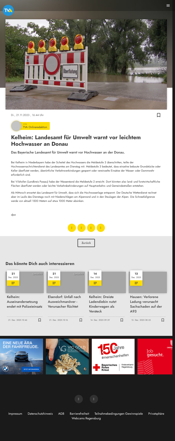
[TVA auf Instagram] (94, 399)
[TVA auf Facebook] (79, 399)
